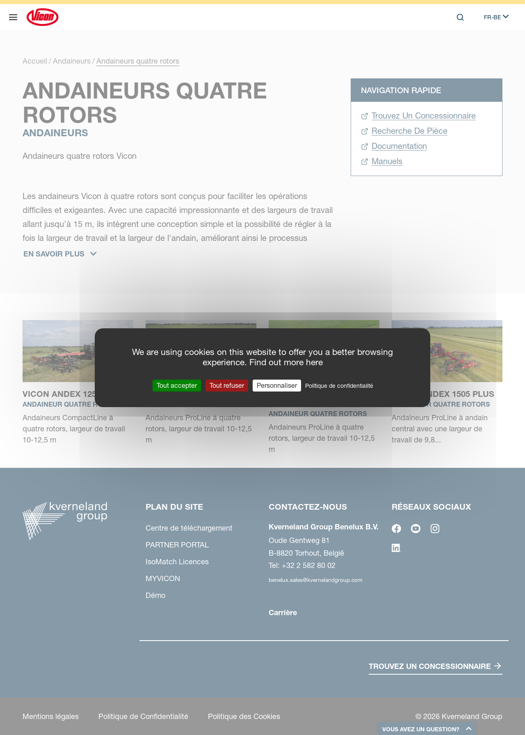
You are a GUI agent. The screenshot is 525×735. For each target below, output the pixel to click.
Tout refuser (227, 385)
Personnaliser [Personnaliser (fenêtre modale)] (277, 385)
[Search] (460, 17)
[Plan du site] (13, 17)
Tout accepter (177, 385)
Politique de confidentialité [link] (339, 385)
